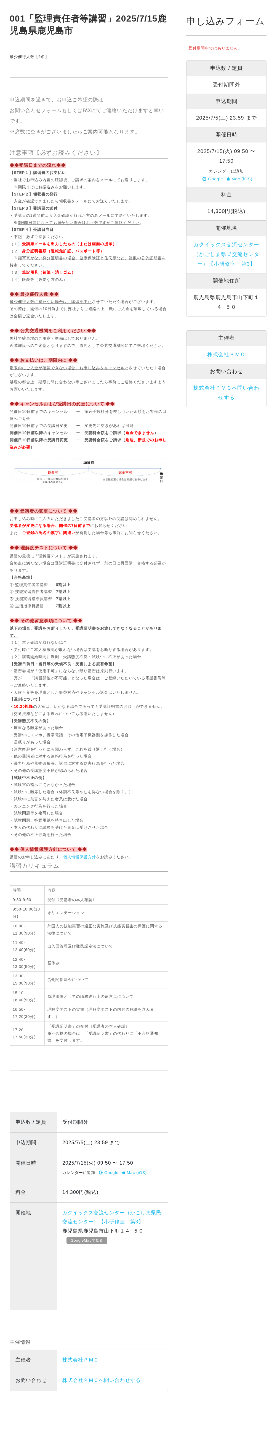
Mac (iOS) (134, 1172)
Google (109, 1172)
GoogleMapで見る (89, 1240)
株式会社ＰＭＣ (80, 1360)
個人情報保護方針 (79, 857)
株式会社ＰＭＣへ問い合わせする (101, 1380)
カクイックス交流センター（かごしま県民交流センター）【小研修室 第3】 (226, 254)
